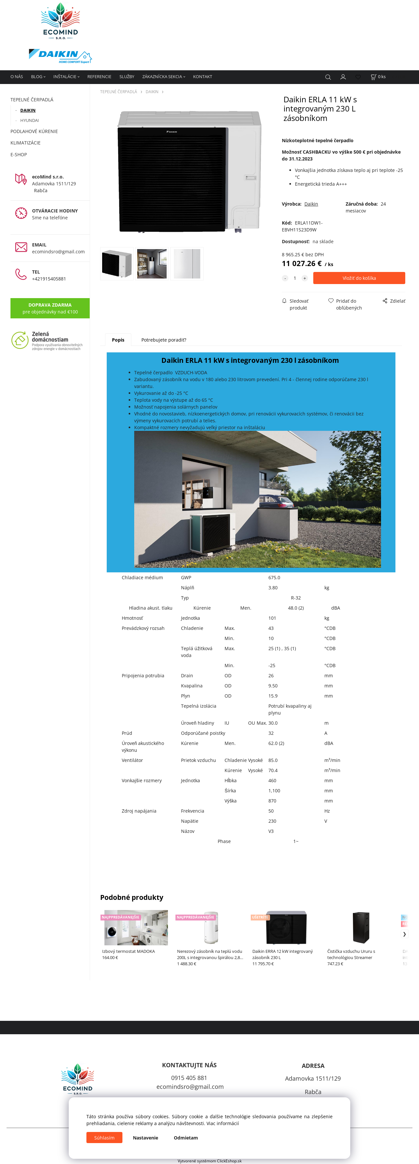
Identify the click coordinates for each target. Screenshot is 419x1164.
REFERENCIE (99, 76)
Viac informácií (223, 1123)
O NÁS (16, 76)
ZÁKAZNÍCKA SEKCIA (162, 76)
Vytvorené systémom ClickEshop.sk (210, 1160)
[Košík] (378, 76)
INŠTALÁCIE (64, 76)
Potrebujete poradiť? (163, 340)
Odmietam (186, 1138)
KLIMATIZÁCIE (25, 143)
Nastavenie (145, 1138)
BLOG (36, 76)
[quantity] (294, 278)
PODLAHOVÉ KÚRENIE (34, 131)
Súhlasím (104, 1138)
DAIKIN (28, 110)
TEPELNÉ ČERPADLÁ (31, 99)
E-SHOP (18, 154)
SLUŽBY (126, 76)
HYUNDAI (29, 120)
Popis (118, 340)
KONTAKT (202, 76)
